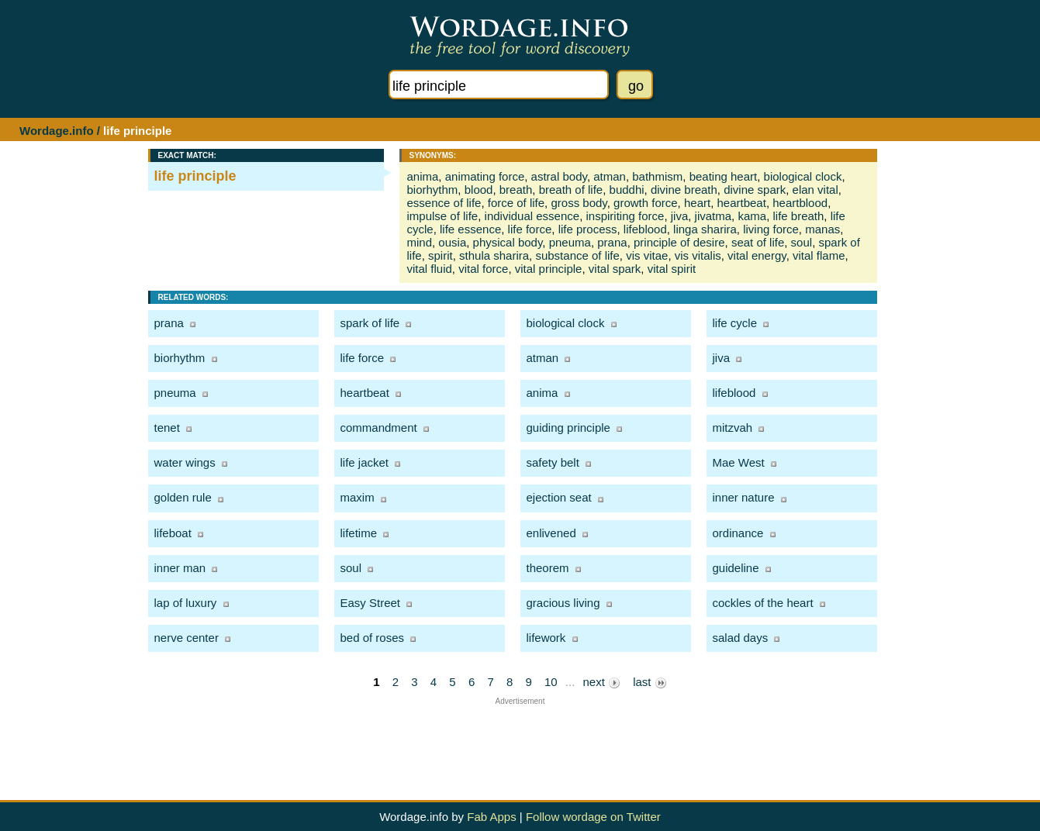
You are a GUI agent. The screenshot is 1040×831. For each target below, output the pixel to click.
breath (516, 189)
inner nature (744, 497)
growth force (645, 202)
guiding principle (568, 427)
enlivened (551, 533)
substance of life (577, 255)
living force (771, 229)
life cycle (735, 322)
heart (697, 202)
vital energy (756, 255)
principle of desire (679, 242)
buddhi (627, 189)
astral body (559, 176)
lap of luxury (185, 602)
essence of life (444, 202)
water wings (185, 462)
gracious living (563, 602)
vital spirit (672, 268)
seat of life (757, 242)
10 (551, 681)
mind (420, 242)
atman (609, 176)
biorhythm (432, 189)
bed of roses (372, 637)
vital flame (819, 255)
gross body (578, 202)
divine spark (755, 189)
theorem (548, 567)
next (601, 682)
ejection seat (559, 497)
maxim (357, 497)
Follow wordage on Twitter (593, 816)
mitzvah (733, 427)
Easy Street (370, 602)
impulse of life (443, 215)
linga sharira (705, 229)
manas (822, 229)
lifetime (359, 533)
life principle (195, 176)
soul (802, 242)
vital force (483, 268)
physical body (508, 242)
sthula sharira (494, 255)
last (650, 682)
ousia (452, 242)
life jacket (364, 462)
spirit (440, 255)
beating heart (723, 176)
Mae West (739, 462)
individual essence (532, 215)
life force (530, 229)
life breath (798, 215)
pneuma (570, 242)
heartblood (800, 202)
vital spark (615, 268)
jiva (680, 215)
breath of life (571, 189)
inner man (180, 567)
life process (587, 229)
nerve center (186, 637)
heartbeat (741, 202)
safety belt (553, 462)
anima (423, 176)
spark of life (370, 322)
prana (612, 242)
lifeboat (173, 533)
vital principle (548, 268)
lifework (546, 637)
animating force (485, 176)
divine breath (684, 189)
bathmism (657, 176)
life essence (470, 229)
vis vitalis (698, 255)
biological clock (803, 176)
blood (479, 189)
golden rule (183, 497)
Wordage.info (56, 130)
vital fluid (429, 268)
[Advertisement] (520, 740)
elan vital (815, 189)
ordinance (738, 533)
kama (752, 215)
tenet (167, 427)
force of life (516, 202)
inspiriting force (625, 215)
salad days (741, 637)
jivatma (713, 215)
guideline (736, 567)
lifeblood (645, 229)
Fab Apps (491, 816)
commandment (378, 427)
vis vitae (647, 255)
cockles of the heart (763, 602)
